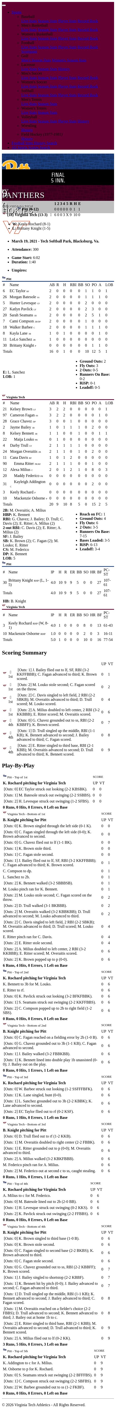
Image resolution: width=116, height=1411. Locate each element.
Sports (17, 12)
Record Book (88, 21)
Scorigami (29, 51)
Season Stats (47, 21)
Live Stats (29, 21)
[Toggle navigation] (4, 5)
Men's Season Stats (36, 60)
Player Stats (67, 21)
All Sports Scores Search (31, 147)
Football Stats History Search (34, 143)
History (64, 69)
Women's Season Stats (69, 60)
